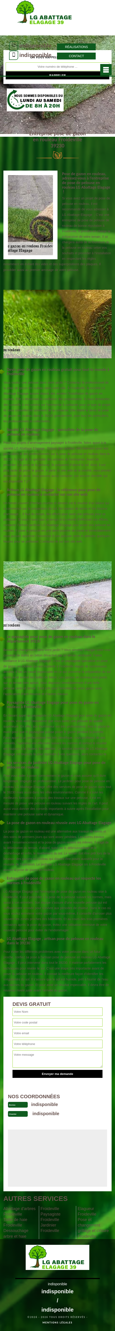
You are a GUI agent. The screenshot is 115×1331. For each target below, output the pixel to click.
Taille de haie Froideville (15, 1222)
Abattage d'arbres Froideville (19, 1211)
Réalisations (76, 47)
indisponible (35, 46)
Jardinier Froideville (49, 1228)
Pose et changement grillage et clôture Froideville (93, 1227)
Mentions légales (57, 1322)
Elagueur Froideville (87, 1211)
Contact (76, 56)
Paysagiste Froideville (50, 1217)
